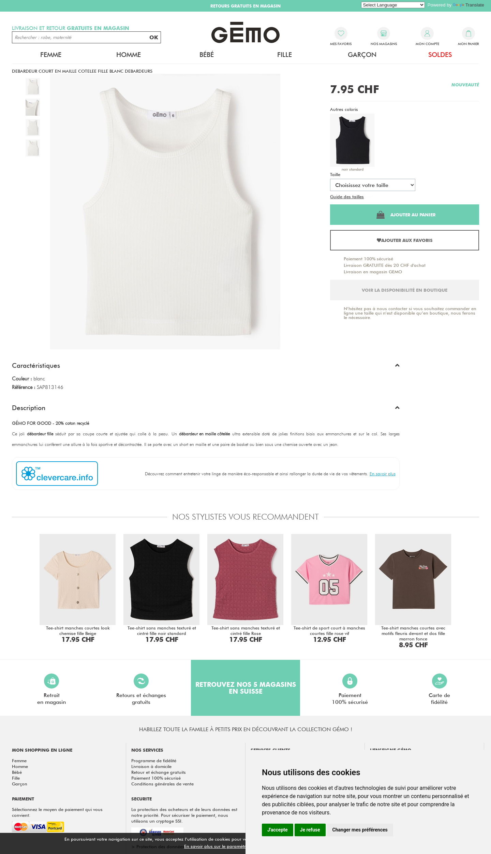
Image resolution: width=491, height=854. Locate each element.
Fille (284, 54)
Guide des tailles (347, 196)
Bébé (206, 54)
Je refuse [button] (310, 830)
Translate (468, 5)
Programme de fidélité (153, 760)
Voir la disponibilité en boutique (404, 290)
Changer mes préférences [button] (360, 830)
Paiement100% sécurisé (350, 689)
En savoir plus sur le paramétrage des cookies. (232, 846)
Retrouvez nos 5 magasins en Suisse (245, 688)
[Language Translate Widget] (393, 5)
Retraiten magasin (51, 689)
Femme (50, 54)
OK (153, 37)
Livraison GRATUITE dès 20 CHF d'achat (385, 265)
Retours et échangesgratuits (141, 689)
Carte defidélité (439, 689)
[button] (206, 367)
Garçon (362, 54)
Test (369, 196)
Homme (128, 54)
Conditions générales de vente (162, 783)
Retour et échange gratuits (158, 772)
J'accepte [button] (277, 830)
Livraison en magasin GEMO (373, 271)
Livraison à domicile (151, 766)
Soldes (440, 54)
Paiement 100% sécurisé (368, 258)
